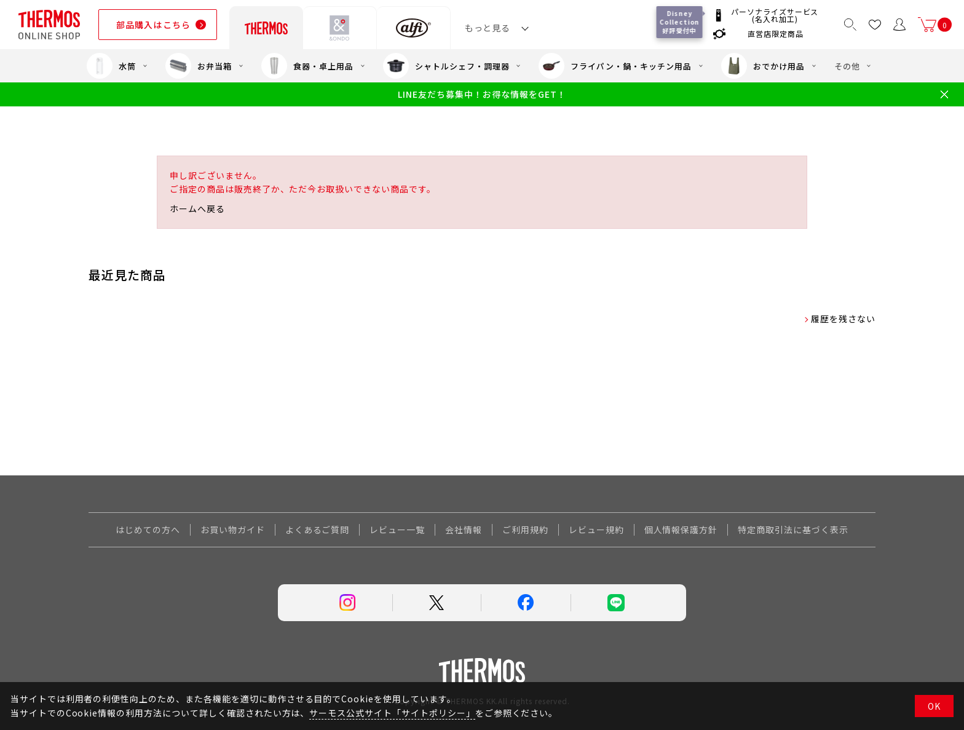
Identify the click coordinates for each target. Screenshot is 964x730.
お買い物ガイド (232, 529)
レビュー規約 (596, 529)
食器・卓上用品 (307, 66)
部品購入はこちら (153, 24)
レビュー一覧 (397, 529)
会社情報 (463, 529)
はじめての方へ (148, 529)
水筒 (111, 66)
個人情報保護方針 (681, 529)
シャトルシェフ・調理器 (446, 66)
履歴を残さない (843, 318)
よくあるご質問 (317, 529)
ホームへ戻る (197, 208)
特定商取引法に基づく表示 (793, 529)
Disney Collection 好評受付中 (680, 22)
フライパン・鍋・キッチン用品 (615, 66)
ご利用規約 (525, 529)
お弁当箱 (198, 66)
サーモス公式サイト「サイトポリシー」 (392, 713)
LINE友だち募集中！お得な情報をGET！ (482, 94)
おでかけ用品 (763, 66)
